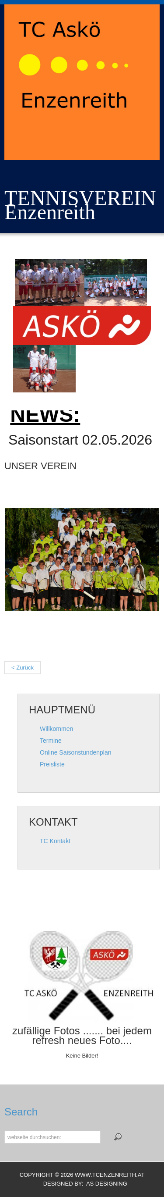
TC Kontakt (55, 840)
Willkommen (56, 728)
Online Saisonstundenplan (75, 752)
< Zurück (22, 667)
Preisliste (52, 764)
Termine (51, 740)
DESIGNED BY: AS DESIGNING (82, 1183)
